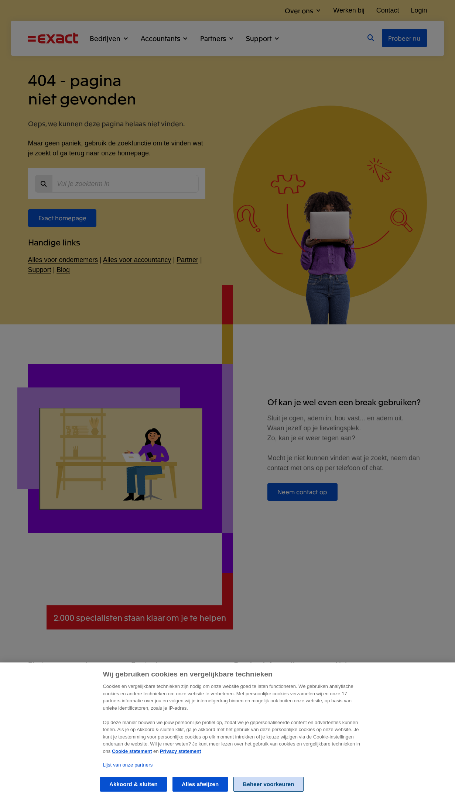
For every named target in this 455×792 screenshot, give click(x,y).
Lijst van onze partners (128, 773)
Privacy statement (180, 759)
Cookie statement (132, 759)
